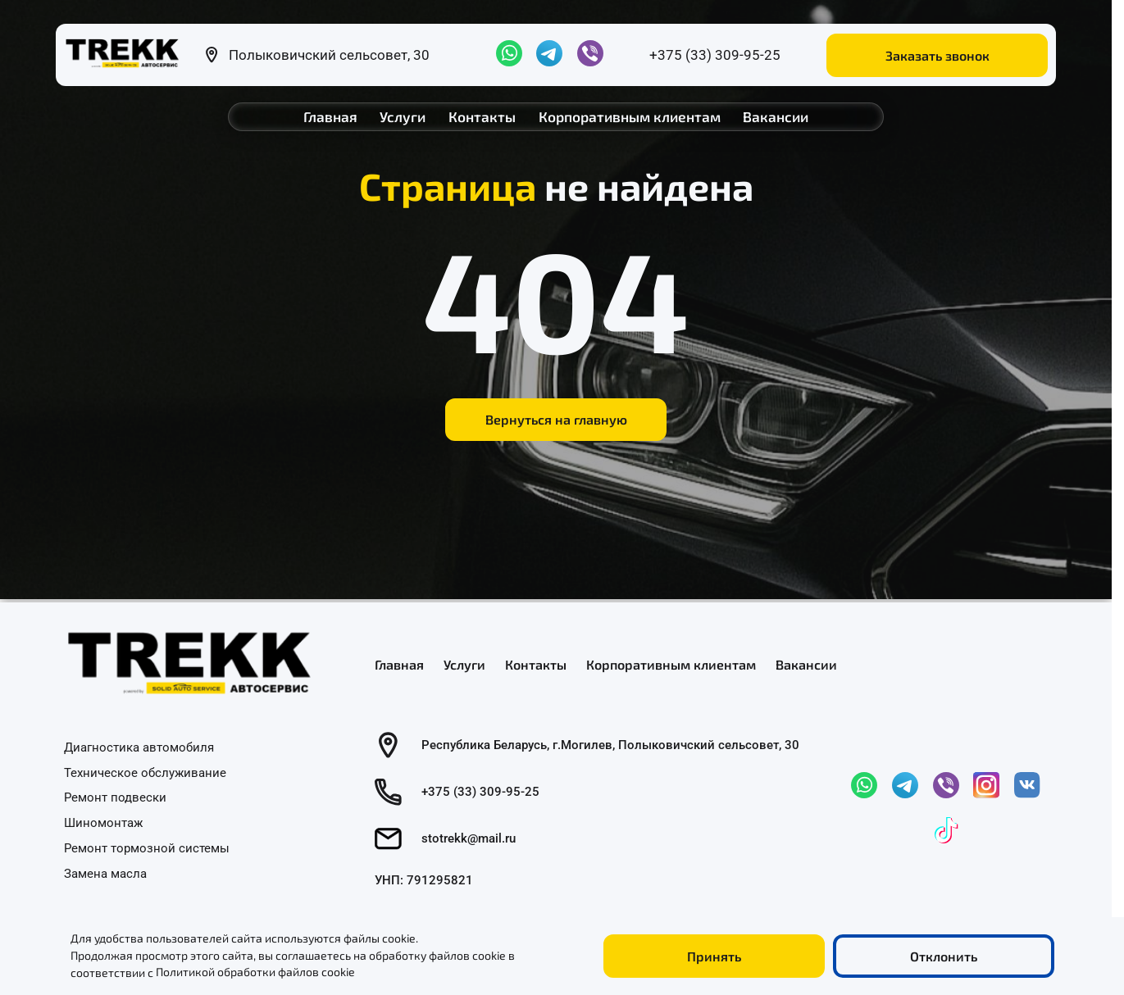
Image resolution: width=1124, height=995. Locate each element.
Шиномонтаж (103, 823)
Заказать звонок (937, 55)
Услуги (402, 116)
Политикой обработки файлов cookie (255, 972)
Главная (330, 116)
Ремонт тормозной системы (147, 847)
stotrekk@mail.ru (468, 838)
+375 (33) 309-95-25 (714, 55)
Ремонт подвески (115, 797)
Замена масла (105, 873)
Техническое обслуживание (145, 772)
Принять (714, 956)
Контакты (482, 116)
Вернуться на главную (556, 419)
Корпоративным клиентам (630, 116)
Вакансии (775, 116)
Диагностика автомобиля (139, 746)
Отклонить (943, 956)
